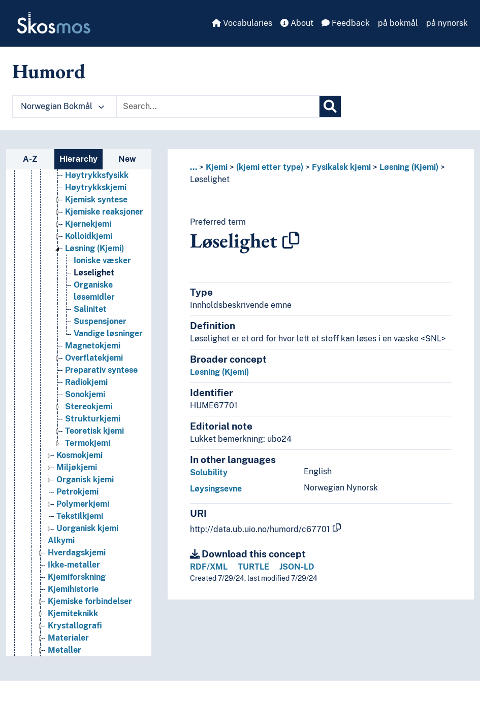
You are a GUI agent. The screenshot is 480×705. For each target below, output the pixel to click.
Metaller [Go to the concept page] (64, 650)
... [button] (193, 167)
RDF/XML (209, 567)
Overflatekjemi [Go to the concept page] (94, 358)
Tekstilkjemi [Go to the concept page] (79, 516)
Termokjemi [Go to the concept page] (87, 443)
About (296, 23)
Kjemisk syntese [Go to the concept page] (96, 199)
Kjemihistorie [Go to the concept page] (73, 589)
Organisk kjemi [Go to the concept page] (85, 479)
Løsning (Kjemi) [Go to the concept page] (94, 248)
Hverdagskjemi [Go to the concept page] (77, 552)
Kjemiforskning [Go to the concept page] (77, 577)
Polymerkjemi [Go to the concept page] (82, 504)
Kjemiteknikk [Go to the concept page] (73, 613)
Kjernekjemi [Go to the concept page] (88, 224)
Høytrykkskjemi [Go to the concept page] (95, 187)
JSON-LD (296, 567)
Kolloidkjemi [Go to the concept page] (88, 236)
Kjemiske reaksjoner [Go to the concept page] (104, 212)
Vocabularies (242, 23)
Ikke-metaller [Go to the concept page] (74, 565)
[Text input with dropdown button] (217, 106)
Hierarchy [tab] (78, 159)
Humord (48, 71)
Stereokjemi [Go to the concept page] (88, 406)
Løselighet (210, 179)
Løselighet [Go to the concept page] (94, 272)
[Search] (330, 106)
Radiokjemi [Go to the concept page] (86, 382)
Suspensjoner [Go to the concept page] (100, 321)
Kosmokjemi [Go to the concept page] (79, 455)
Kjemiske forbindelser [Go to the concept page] (90, 601)
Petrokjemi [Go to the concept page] (77, 492)
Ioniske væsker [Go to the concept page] (102, 260)
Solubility (209, 472)
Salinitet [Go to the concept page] (90, 309)
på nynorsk (447, 23)
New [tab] (127, 159)
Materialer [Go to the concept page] (68, 638)
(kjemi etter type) (269, 167)
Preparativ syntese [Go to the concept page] (101, 370)
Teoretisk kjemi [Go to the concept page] (94, 431)
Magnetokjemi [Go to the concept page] (92, 345)
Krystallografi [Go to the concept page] (75, 625)
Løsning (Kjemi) (408, 167)
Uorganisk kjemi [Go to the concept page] (87, 528)
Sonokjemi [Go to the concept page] (85, 394)
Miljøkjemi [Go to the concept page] (76, 467)
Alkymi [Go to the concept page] (61, 540)
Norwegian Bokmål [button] (62, 106)
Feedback (346, 23)
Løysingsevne (216, 488)
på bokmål (398, 23)
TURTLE (253, 567)
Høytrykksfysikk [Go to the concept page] (97, 175)
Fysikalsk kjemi (341, 167)
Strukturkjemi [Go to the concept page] (92, 419)
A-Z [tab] (30, 159)
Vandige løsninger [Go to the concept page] (108, 333)
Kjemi (217, 167)
